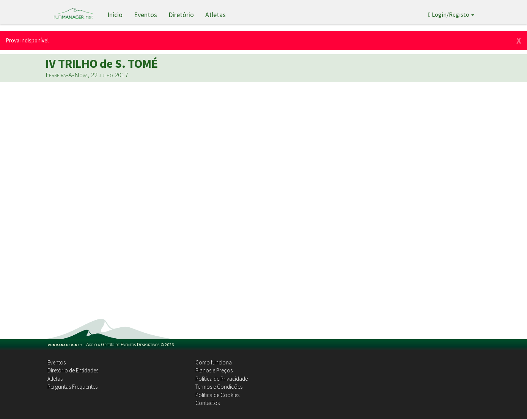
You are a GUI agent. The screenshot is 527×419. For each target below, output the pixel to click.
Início (115, 14)
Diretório (181, 14)
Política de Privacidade (221, 378)
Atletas (215, 14)
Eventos (145, 14)
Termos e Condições (218, 386)
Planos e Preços (214, 370)
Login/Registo (451, 14)
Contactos (207, 402)
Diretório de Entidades (72, 370)
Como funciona (213, 362)
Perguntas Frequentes (72, 386)
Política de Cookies (217, 395)
